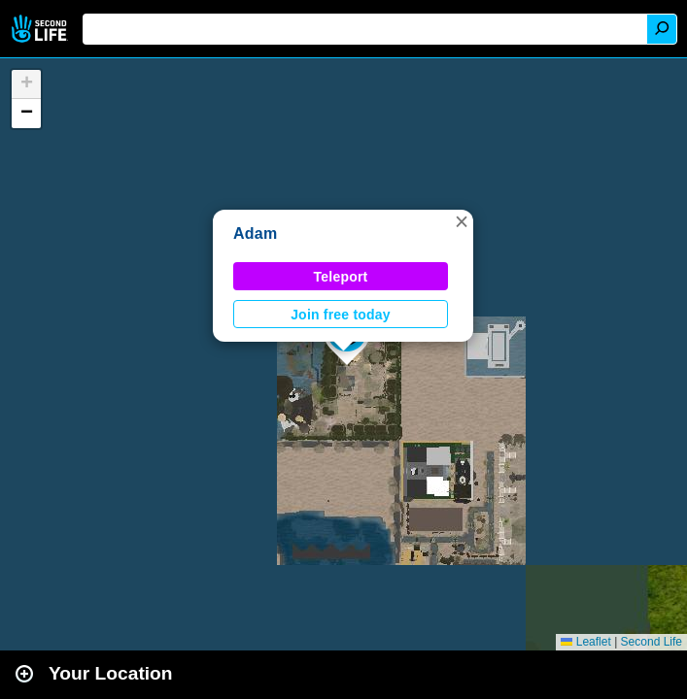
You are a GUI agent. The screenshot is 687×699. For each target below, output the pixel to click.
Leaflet (585, 642)
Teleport (341, 276)
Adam (255, 233)
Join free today (341, 314)
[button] (461, 221)
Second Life (41, 29)
